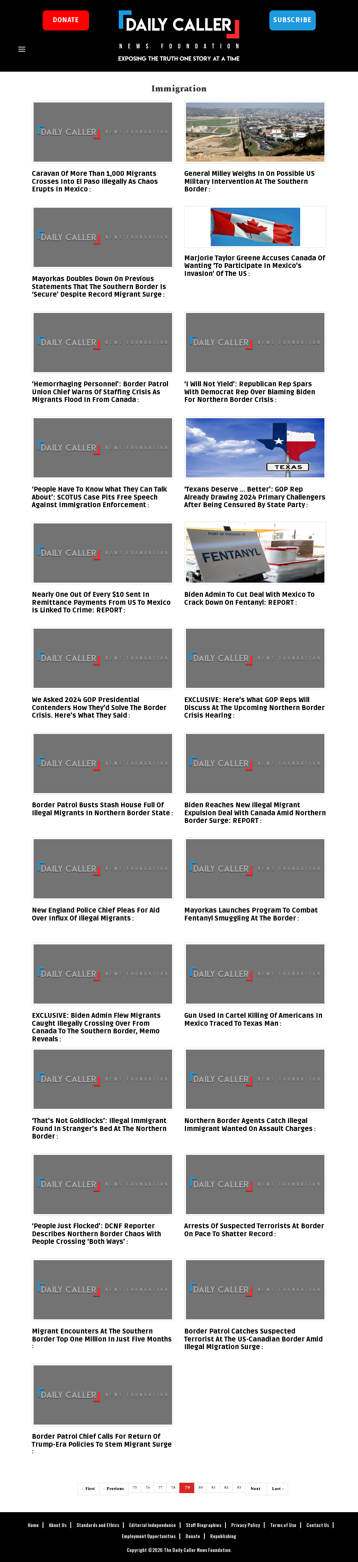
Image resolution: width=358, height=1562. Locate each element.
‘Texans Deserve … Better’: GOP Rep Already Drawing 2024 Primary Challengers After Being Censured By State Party (254, 497)
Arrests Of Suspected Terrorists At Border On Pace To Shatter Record (254, 1230)
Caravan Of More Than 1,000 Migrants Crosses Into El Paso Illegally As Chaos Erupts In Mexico (95, 182)
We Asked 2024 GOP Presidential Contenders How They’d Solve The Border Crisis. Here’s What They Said (99, 708)
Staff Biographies (203, 1524)
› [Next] (256, 1489)
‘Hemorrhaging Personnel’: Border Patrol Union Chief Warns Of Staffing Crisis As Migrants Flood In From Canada (100, 392)
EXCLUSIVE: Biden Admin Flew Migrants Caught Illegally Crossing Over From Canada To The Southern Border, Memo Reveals (96, 1027)
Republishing (223, 1535)
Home (33, 1524)
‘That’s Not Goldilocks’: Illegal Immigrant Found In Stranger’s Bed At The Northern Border (99, 1129)
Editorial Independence (152, 1524)
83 (239, 1487)
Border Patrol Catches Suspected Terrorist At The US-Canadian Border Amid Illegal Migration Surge (253, 1339)
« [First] (88, 1489)
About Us (57, 1524)
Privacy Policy (245, 1524)
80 (200, 1487)
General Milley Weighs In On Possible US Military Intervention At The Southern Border (249, 182)
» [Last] (277, 1489)
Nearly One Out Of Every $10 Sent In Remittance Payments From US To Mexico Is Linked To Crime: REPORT (101, 602)
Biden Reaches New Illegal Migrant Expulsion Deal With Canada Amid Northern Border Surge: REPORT (255, 813)
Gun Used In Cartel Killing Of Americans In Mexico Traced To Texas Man (253, 1020)
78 (173, 1487)
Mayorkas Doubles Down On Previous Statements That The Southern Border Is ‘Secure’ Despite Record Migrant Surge (99, 287)
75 (135, 1487)
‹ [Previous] (114, 1489)
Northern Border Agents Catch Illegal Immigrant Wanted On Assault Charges (248, 1125)
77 (160, 1487)
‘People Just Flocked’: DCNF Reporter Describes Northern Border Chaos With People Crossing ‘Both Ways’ (96, 1234)
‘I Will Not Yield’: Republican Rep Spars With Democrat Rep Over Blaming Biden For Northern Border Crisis (249, 392)
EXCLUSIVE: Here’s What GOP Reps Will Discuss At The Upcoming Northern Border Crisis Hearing (254, 708)
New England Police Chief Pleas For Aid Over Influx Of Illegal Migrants (96, 914)
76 (147, 1487)
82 (226, 1487)
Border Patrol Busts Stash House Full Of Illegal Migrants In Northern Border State (101, 809)
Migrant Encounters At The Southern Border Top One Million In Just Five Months (102, 1335)
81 (213, 1487)
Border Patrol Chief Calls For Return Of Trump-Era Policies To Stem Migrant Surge (102, 1441)
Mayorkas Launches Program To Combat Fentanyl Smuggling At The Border (251, 914)
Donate (193, 1535)
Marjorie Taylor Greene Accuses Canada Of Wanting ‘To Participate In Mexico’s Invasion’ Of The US (254, 266)
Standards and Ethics (98, 1524)
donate (66, 20)
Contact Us (317, 1524)
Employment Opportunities (149, 1535)
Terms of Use (283, 1524)
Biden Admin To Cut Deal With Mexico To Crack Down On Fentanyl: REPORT (249, 599)
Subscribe (292, 20)
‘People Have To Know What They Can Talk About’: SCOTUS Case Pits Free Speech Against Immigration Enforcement (99, 497)
